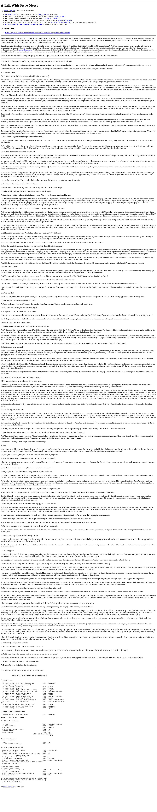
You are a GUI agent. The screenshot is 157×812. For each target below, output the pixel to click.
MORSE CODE (10, 14)
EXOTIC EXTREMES (52, 18)
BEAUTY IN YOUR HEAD (61, 22)
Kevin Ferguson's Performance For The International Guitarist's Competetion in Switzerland (37, 33)
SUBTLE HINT (60, 16)
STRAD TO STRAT (65, 20)
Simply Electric (43, 14)
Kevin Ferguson (9, 11)
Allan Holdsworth (25, 50)
